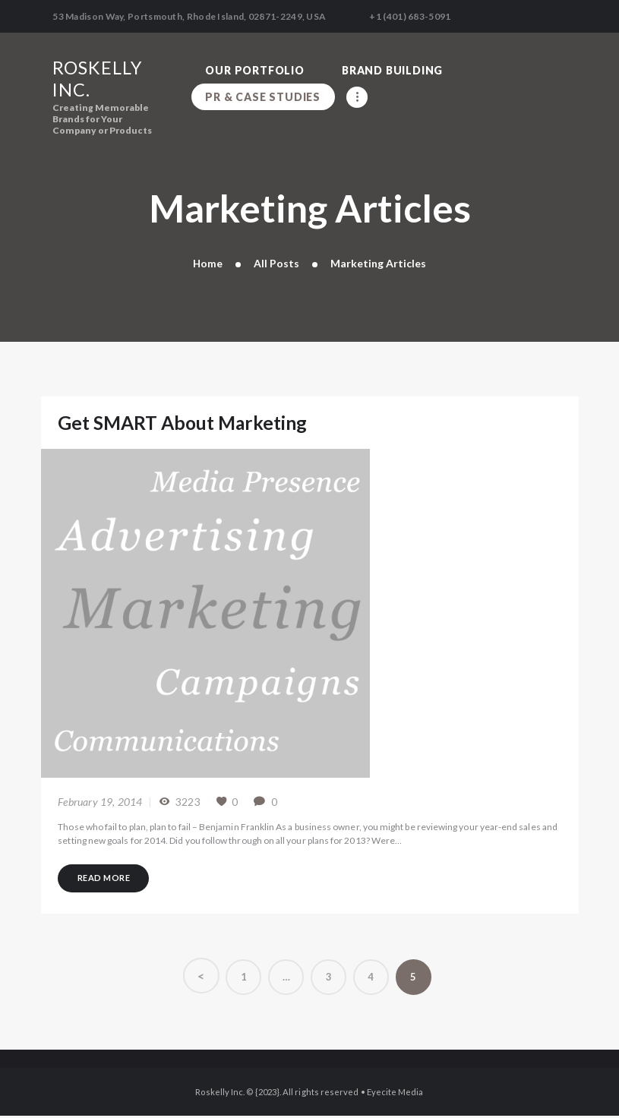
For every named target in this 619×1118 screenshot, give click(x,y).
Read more (105, 878)
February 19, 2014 (100, 801)
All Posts (277, 263)
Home (208, 263)
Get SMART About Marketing (184, 423)
